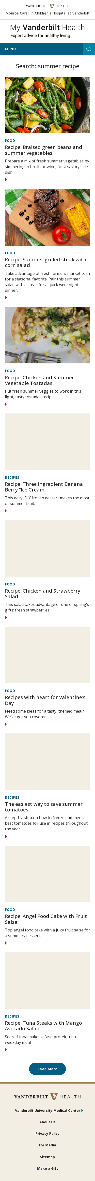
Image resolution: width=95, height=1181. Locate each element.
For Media (47, 1145)
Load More (48, 1068)
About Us (47, 1122)
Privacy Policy (47, 1133)
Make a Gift (47, 1168)
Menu (10, 49)
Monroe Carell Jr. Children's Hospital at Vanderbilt (47, 13)
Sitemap (47, 1156)
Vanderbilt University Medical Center (47, 1110)
